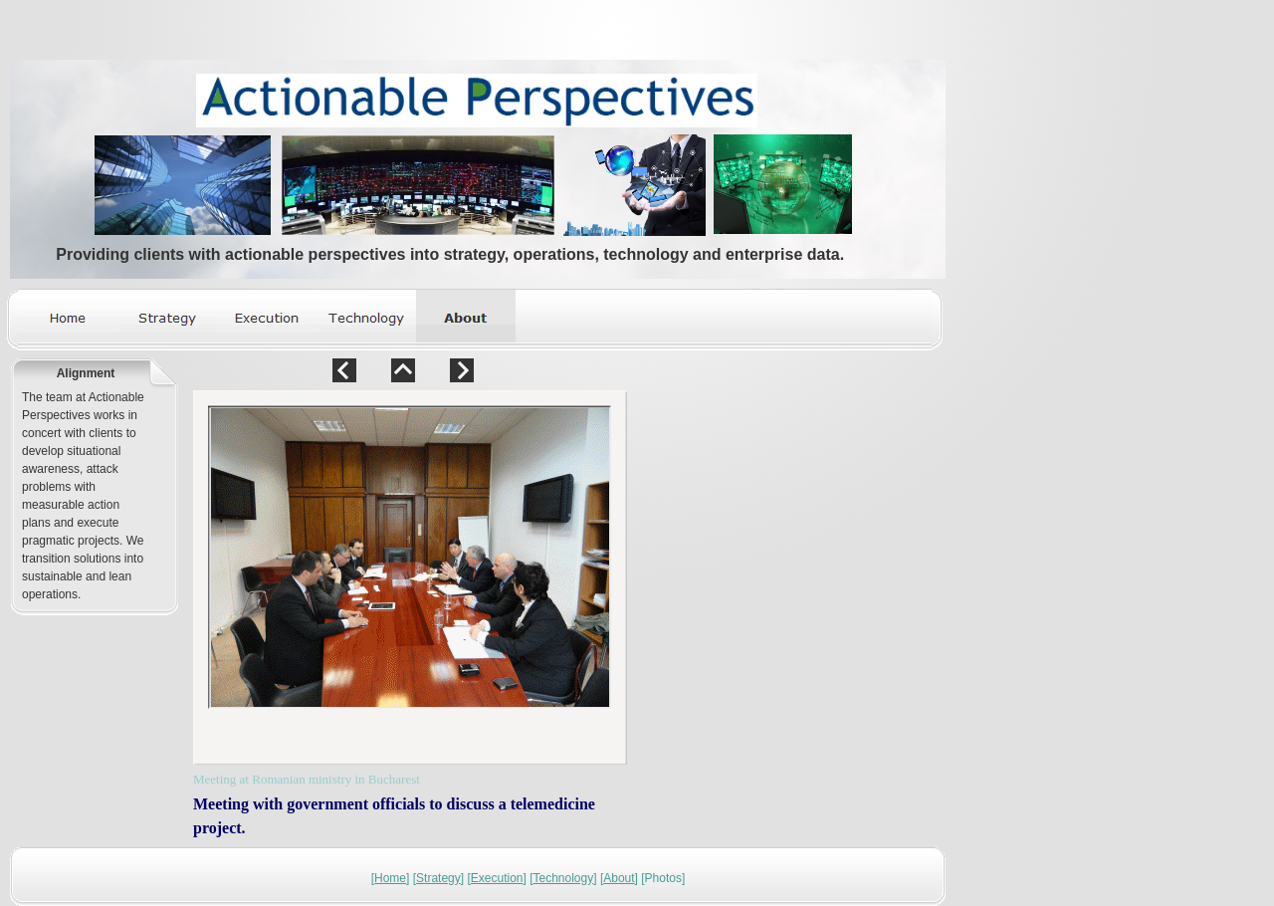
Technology (563, 878)
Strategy (438, 878)
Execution (497, 878)
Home (390, 878)
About (618, 878)
